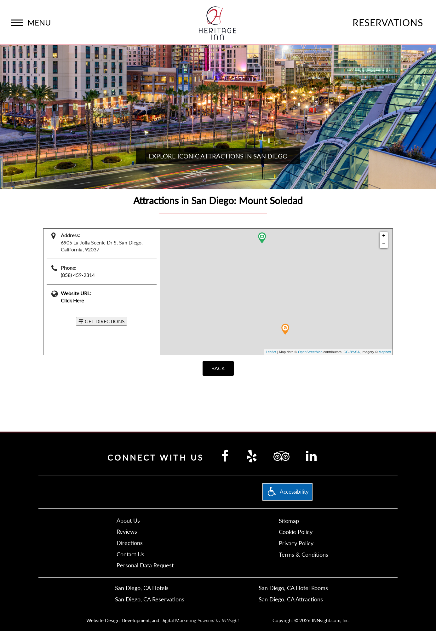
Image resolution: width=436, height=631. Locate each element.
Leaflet (271, 352)
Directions (130, 542)
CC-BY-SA (351, 352)
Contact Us (130, 554)
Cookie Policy (296, 531)
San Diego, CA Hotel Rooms (293, 587)
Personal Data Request (145, 565)
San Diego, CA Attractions (291, 599)
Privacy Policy (296, 543)
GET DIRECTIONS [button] (101, 321)
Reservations (388, 22)
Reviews (127, 531)
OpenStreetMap (310, 352)
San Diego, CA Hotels (142, 587)
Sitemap (289, 520)
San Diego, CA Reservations (149, 599)
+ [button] (384, 236)
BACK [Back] (218, 368)
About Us (128, 520)
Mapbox (385, 352)
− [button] (384, 244)
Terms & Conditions (303, 554)
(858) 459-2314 (78, 275)
